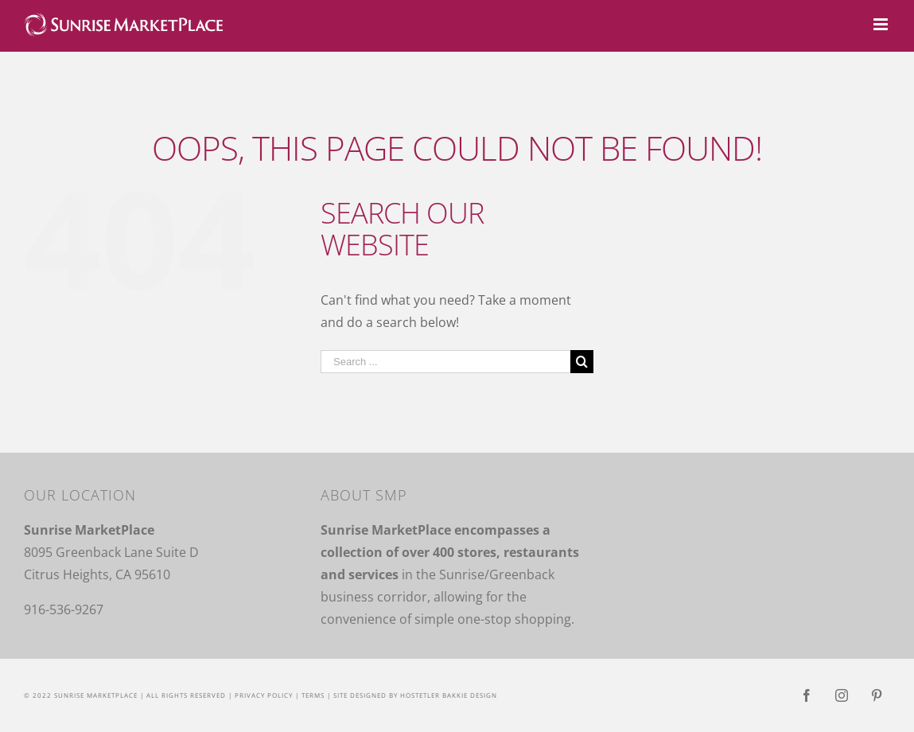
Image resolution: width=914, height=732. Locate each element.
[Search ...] (445, 361)
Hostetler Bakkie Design (448, 695)
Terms (313, 695)
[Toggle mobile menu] (881, 24)
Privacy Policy (264, 695)
